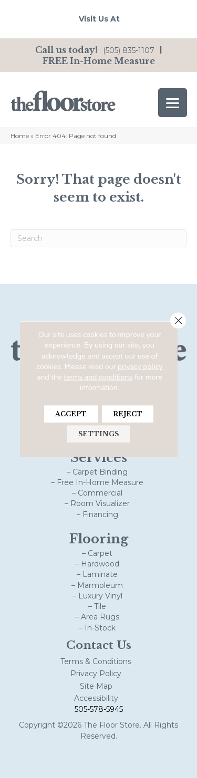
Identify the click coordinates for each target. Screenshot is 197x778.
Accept (71, 413)
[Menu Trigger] (172, 102)
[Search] (98, 238)
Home (20, 136)
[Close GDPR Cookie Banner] (178, 321)
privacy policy (140, 367)
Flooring (98, 538)
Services (98, 457)
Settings (98, 433)
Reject (127, 413)
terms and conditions (98, 377)
